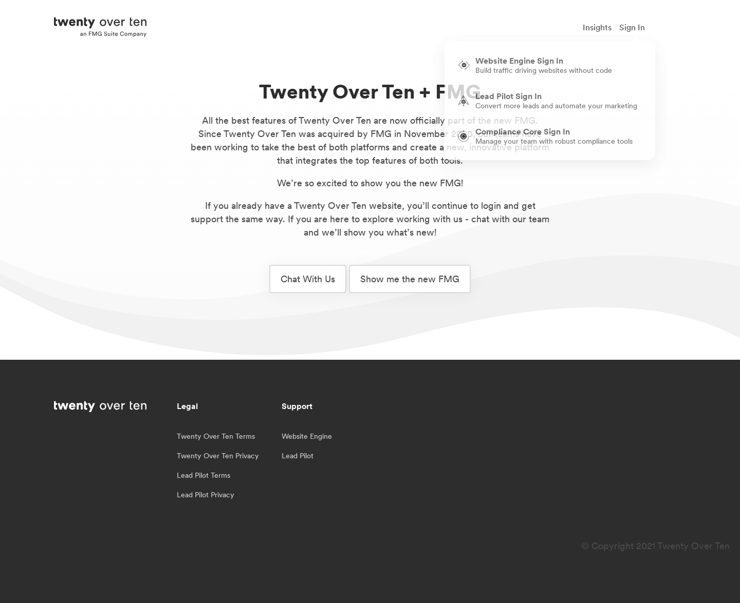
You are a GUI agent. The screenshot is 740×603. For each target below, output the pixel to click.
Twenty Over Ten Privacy (218, 455)
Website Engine (307, 436)
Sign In (632, 27)
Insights (597, 27)
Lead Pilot (297, 455)
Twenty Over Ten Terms (216, 436)
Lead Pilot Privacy (205, 494)
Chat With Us (308, 279)
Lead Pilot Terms (203, 475)
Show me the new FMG (409, 279)
